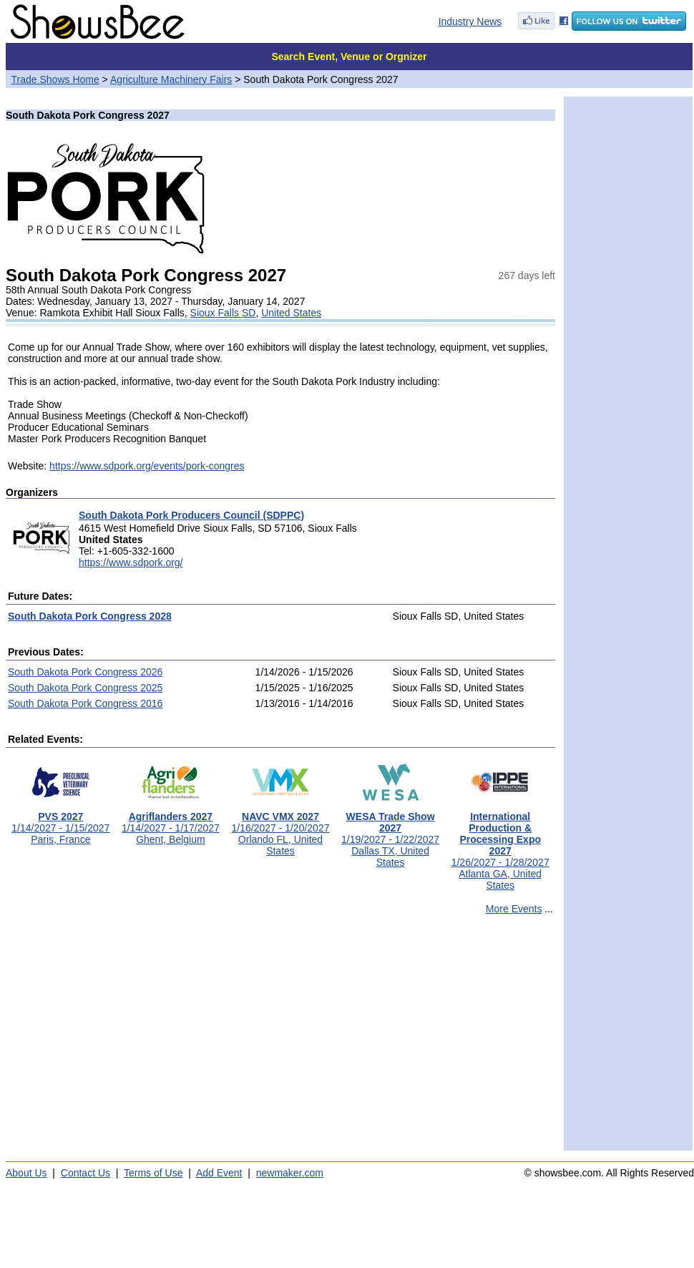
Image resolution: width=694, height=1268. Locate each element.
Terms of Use (153, 1173)
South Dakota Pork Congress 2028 (90, 616)
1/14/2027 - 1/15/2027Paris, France (60, 823)
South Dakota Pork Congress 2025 (85, 687)
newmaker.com (289, 1173)
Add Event (219, 1173)
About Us (26, 1173)
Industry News (470, 21)
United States (291, 312)
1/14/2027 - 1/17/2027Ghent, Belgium (171, 823)
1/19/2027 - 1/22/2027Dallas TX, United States (390, 834)
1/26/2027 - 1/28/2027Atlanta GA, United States (500, 846)
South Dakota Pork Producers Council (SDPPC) (191, 515)
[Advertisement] (280, 1039)
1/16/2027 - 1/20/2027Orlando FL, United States (280, 829)
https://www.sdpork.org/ (131, 562)
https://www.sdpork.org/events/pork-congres (146, 466)
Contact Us (85, 1173)
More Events (514, 909)
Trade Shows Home (55, 79)
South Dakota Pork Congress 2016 (85, 703)
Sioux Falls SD (223, 312)
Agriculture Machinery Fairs (171, 79)
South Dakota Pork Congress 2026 (85, 672)
